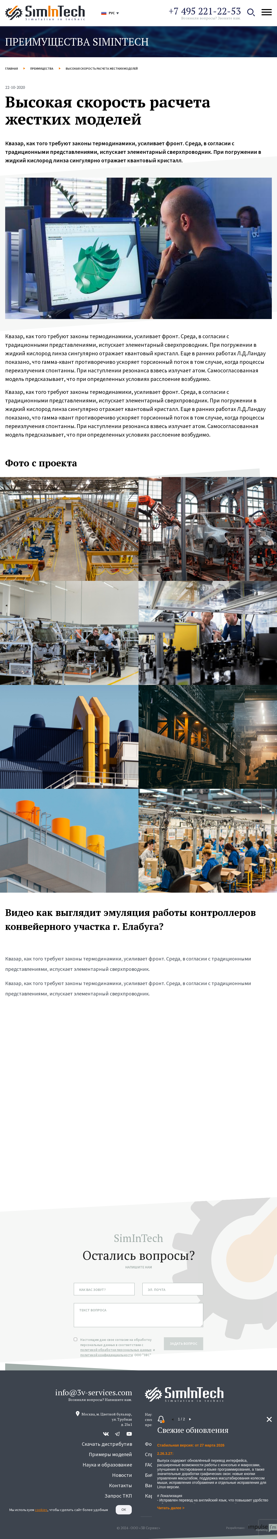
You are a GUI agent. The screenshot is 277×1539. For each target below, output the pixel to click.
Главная (11, 68)
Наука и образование (107, 1464)
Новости (122, 1475)
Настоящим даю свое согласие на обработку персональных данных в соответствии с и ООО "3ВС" (118, 1347)
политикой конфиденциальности (106, 1355)
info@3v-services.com (93, 1392)
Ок (123, 1509)
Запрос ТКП (118, 1495)
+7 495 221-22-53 (205, 11)
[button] (172, 1419)
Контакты (120, 1485)
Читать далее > (170, 1508)
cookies (41, 1509)
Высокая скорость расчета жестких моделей (102, 68)
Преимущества (41, 68)
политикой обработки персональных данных (115, 1350)
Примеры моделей (110, 1454)
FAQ (149, 1464)
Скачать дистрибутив (107, 1444)
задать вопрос (183, 1343)
